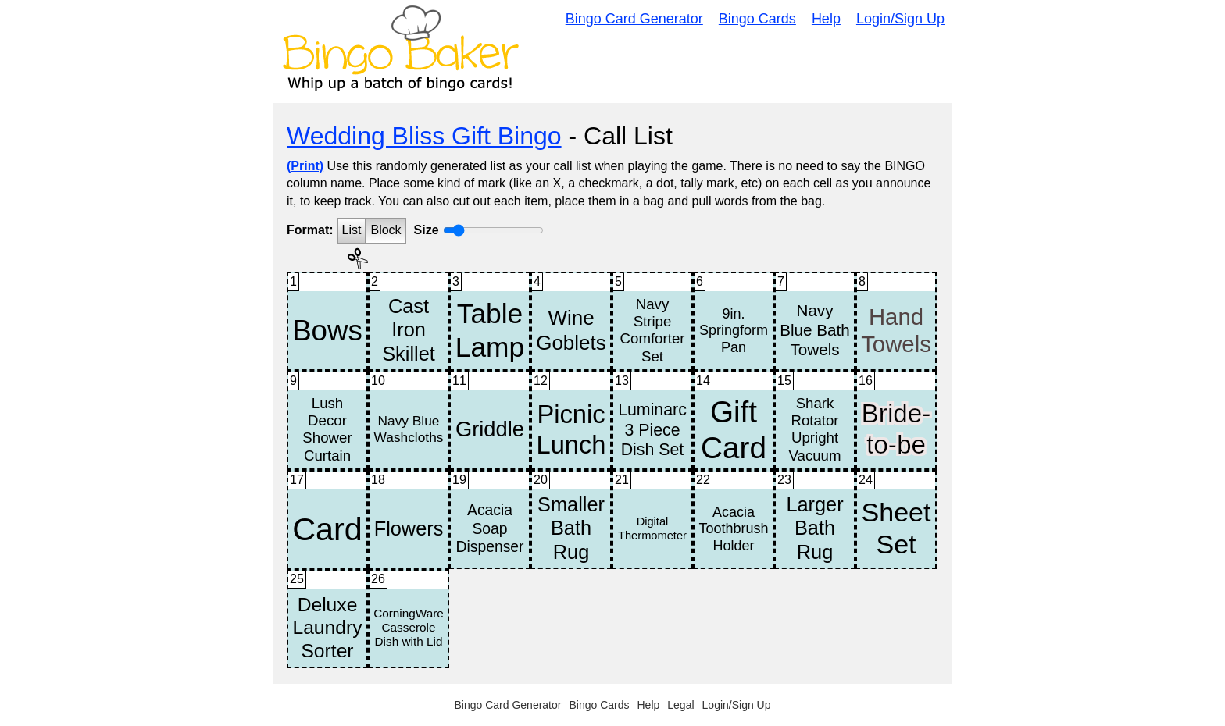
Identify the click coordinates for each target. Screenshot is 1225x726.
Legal (680, 704)
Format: (310, 230)
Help (826, 19)
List (352, 230)
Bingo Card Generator (634, 19)
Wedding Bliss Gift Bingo (424, 136)
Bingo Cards (757, 19)
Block (385, 230)
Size (426, 230)
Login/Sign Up (900, 19)
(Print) (305, 166)
